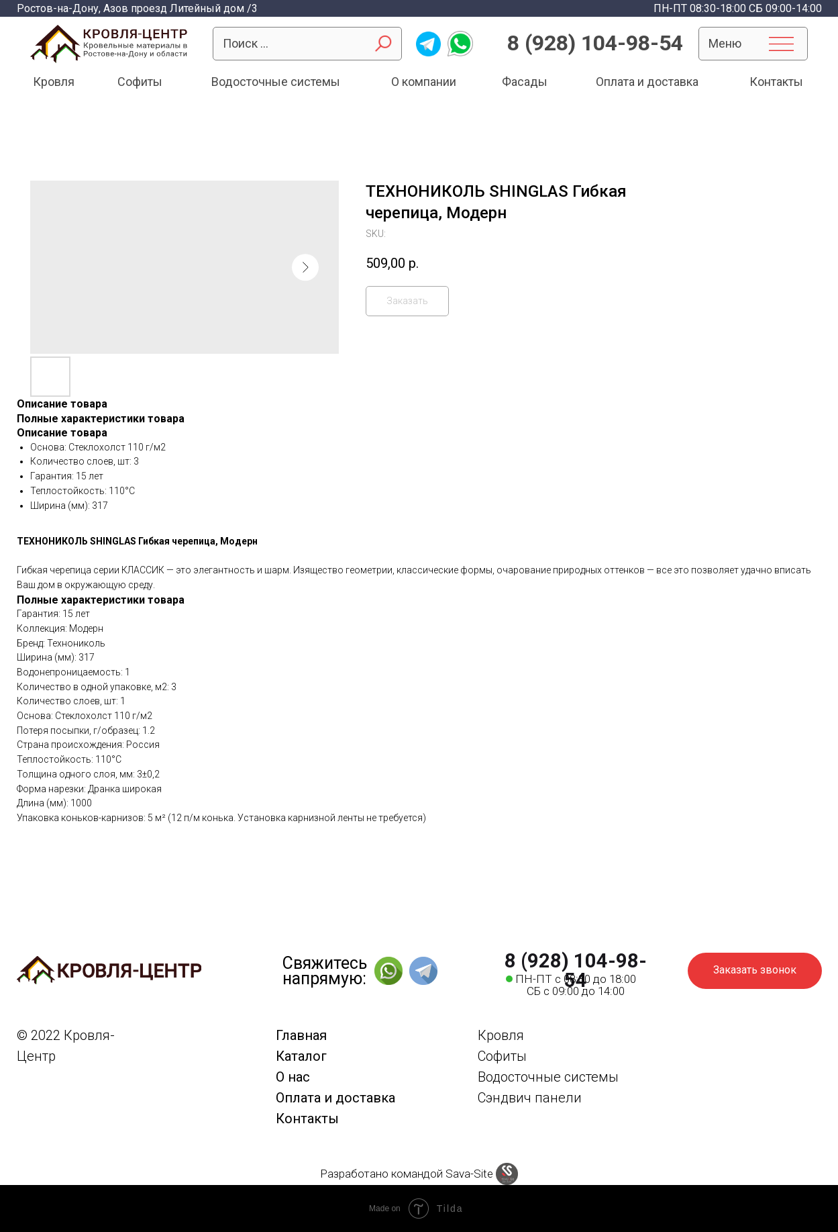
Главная (301, 1035)
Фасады (524, 82)
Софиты (139, 82)
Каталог (301, 1056)
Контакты (776, 82)
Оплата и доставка (647, 82)
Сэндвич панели (530, 1098)
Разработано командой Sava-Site (406, 1173)
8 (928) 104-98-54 (595, 43)
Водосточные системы (275, 82)
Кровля (53, 82)
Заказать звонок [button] (754, 969)
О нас (293, 1077)
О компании (423, 82)
